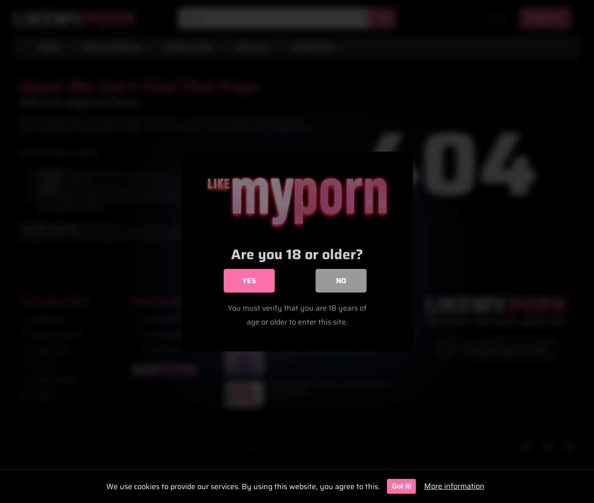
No (341, 281)
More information (454, 486)
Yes (249, 281)
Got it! (401, 486)
